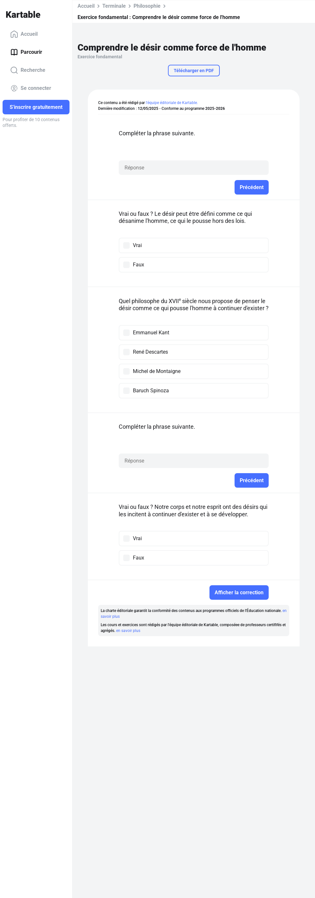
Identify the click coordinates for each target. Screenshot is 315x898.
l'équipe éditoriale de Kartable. (172, 102)
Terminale (114, 6)
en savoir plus (128, 630)
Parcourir (26, 52)
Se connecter (30, 88)
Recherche (27, 70)
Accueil (24, 34)
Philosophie (147, 6)
